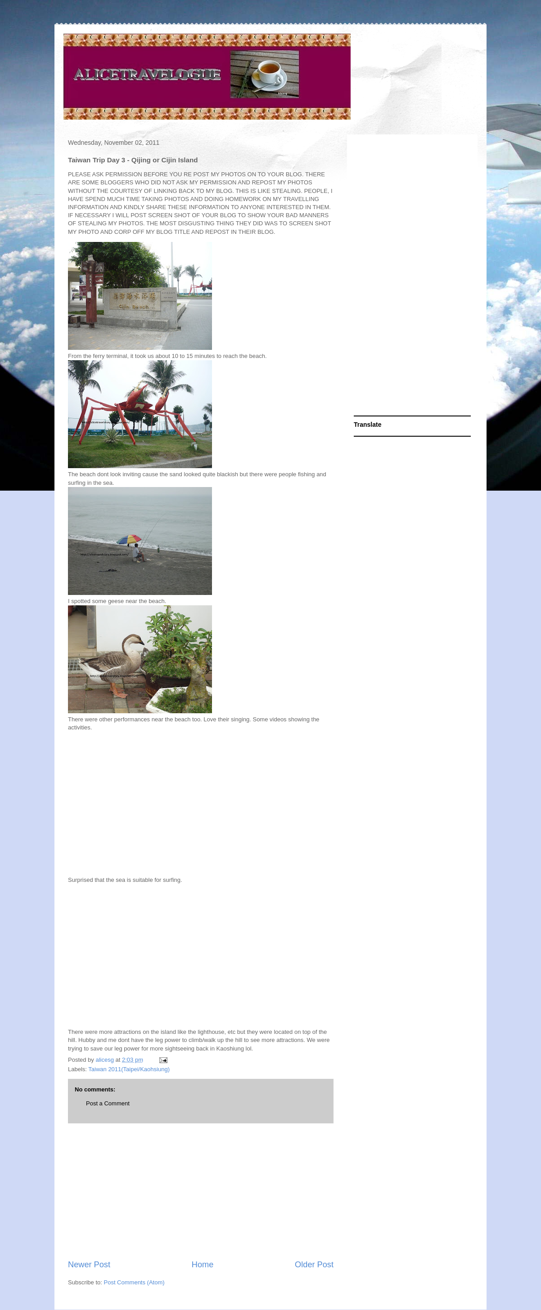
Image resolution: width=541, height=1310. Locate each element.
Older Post (314, 1264)
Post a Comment (108, 1103)
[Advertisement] (200, 1191)
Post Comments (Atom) (134, 1282)
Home (203, 1264)
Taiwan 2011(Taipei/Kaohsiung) (129, 1069)
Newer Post (89, 1264)
